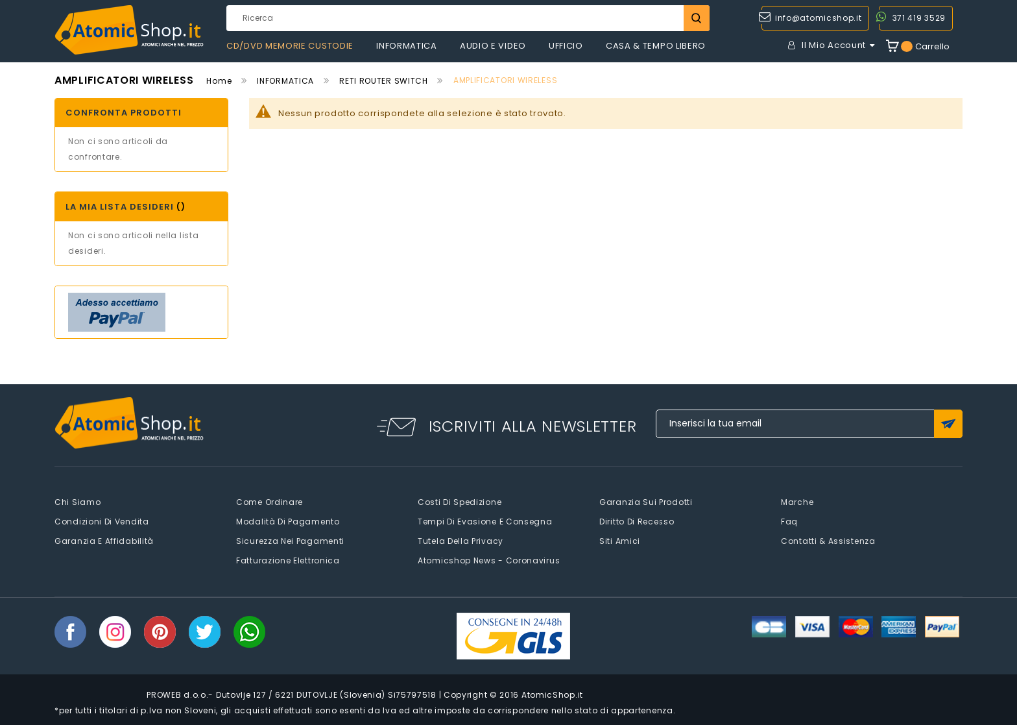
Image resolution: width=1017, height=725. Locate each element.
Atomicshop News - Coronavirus (489, 560)
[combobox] (468, 18)
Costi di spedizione (459, 502)
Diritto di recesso (637, 521)
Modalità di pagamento (288, 521)
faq (789, 521)
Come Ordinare (269, 502)
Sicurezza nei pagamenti (290, 541)
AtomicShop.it (552, 694)
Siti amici (619, 541)
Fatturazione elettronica (288, 560)
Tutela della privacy (460, 541)
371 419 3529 (919, 17)
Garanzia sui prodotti (646, 502)
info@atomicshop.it (818, 17)
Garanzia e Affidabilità (104, 541)
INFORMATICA (285, 80)
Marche (797, 502)
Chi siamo (77, 502)
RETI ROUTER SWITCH (383, 80)
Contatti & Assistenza (828, 541)
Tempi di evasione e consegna (485, 521)
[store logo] (129, 30)
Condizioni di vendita (101, 521)
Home (219, 80)
